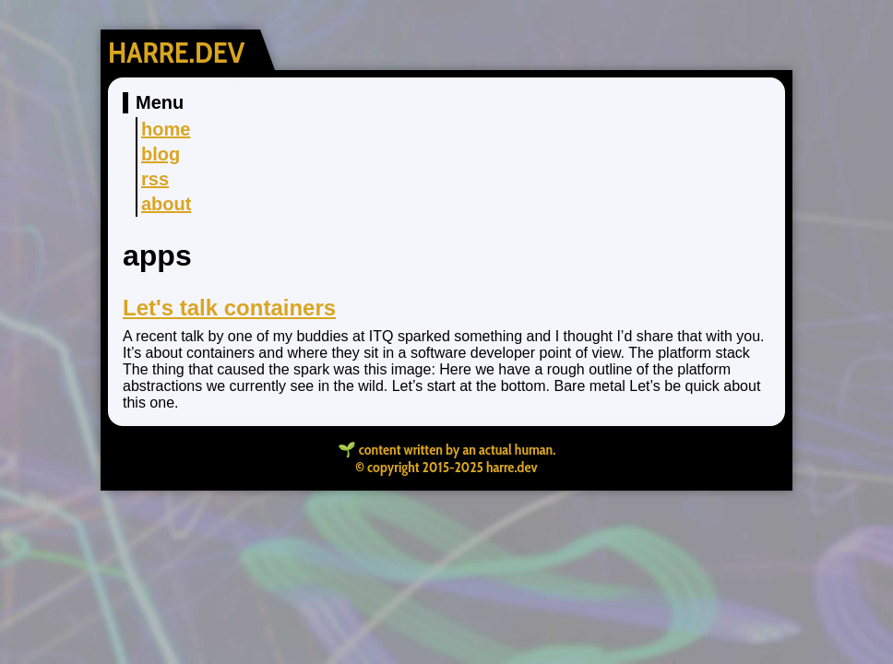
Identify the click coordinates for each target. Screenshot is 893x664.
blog (160, 154)
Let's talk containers (229, 307)
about (166, 204)
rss (155, 179)
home (165, 129)
